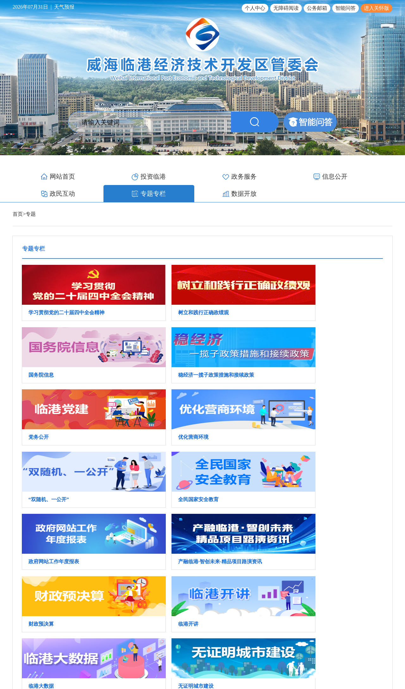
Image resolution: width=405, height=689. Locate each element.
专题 (31, 197)
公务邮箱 (317, 8)
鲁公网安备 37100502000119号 (359, 662)
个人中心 (255, 8)
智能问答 (345, 8)
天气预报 (64, 7)
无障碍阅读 (286, 8)
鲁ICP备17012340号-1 (301, 662)
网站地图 (383, 646)
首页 (18, 197)
